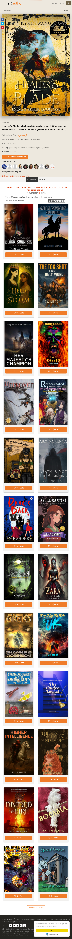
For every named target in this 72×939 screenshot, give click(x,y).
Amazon (13, 151)
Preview (42, 180)
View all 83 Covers (36, 907)
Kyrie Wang (13, 135)
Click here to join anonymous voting (16, 176)
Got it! (52, 930)
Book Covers (32, 180)
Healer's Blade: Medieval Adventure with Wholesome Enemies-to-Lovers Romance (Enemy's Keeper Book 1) (34, 128)
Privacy (61, 919)
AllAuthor (11, 919)
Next (67, 11)
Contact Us (18, 922)
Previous (6, 11)
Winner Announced (18, 156)
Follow (22, 135)
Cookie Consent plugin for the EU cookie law (52, 934)
